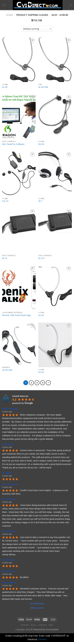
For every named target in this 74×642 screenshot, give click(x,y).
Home (9, 15)
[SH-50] (55, 287)
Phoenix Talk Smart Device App (16, 315)
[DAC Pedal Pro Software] (19, 116)
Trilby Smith (8, 444)
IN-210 (41, 258)
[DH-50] (55, 116)
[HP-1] (55, 173)
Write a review (37, 608)
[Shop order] (37, 29)
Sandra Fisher (9, 499)
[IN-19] (19, 230)
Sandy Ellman (8, 531)
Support (25, 625)
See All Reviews (37, 603)
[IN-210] (55, 230)
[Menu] (4, 4)
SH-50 (41, 315)
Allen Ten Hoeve (10, 484)
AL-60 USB (43, 87)
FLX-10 (5, 201)
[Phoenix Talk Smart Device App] (19, 287)
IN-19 (4, 258)
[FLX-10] (19, 173)
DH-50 (41, 144)
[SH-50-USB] (19, 344)
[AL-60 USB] (55, 59)
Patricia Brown (9, 582)
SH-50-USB (7, 370)
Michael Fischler (10, 409)
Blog (33, 625)
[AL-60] (19, 59)
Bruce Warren (8, 571)
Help (51, 625)
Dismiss (42, 639)
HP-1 (40, 201)
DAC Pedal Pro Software (13, 144)
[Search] (71, 5)
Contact (42, 625)
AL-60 (4, 87)
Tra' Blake (7, 473)
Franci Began (8, 560)
